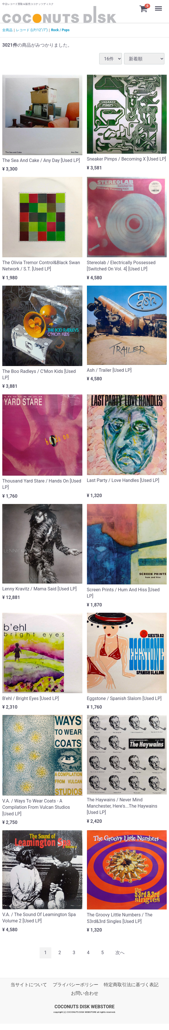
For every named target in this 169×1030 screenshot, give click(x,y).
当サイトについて (29, 984)
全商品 (7, 30)
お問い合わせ (84, 993)
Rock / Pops (60, 30)
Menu (159, 6)
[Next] (120, 952)
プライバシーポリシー (75, 984)
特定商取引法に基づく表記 (131, 984)
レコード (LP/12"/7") (32, 30)
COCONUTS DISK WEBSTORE (84, 1006)
